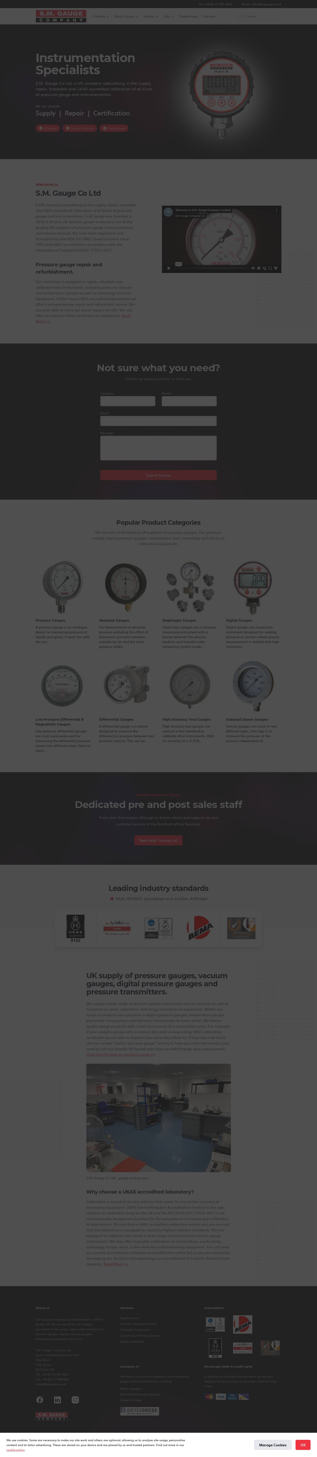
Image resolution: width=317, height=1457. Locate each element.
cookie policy (15, 1450)
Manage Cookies (273, 1444)
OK (303, 1444)
